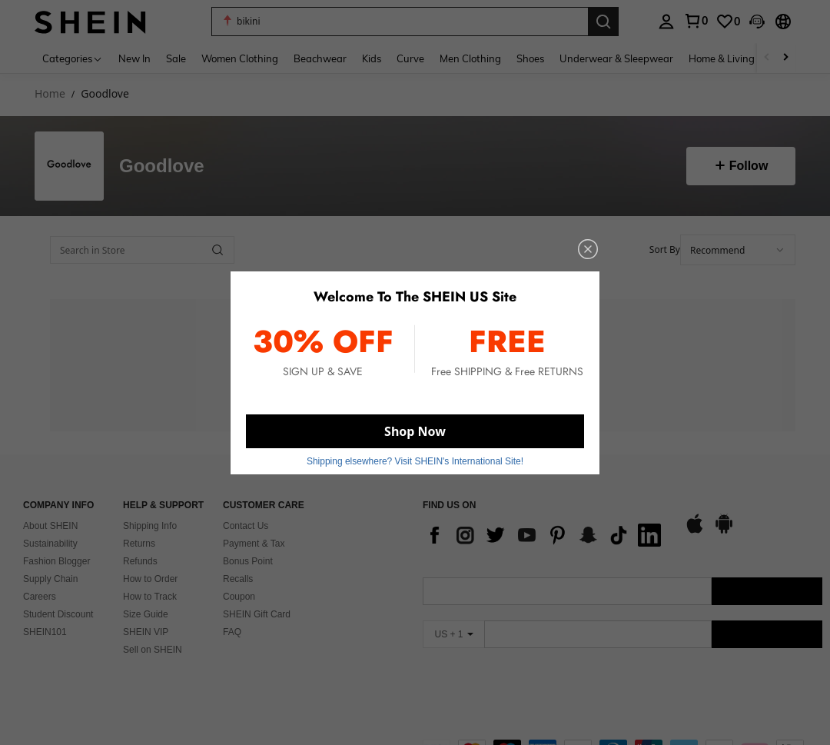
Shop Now (415, 431)
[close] (587, 249)
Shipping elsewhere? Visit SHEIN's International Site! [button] (415, 461)
